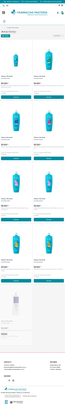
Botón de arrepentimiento (13, 396)
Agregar (16, 97)
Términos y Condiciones (23, 392)
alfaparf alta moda (9, 32)
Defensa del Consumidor (30, 396)
